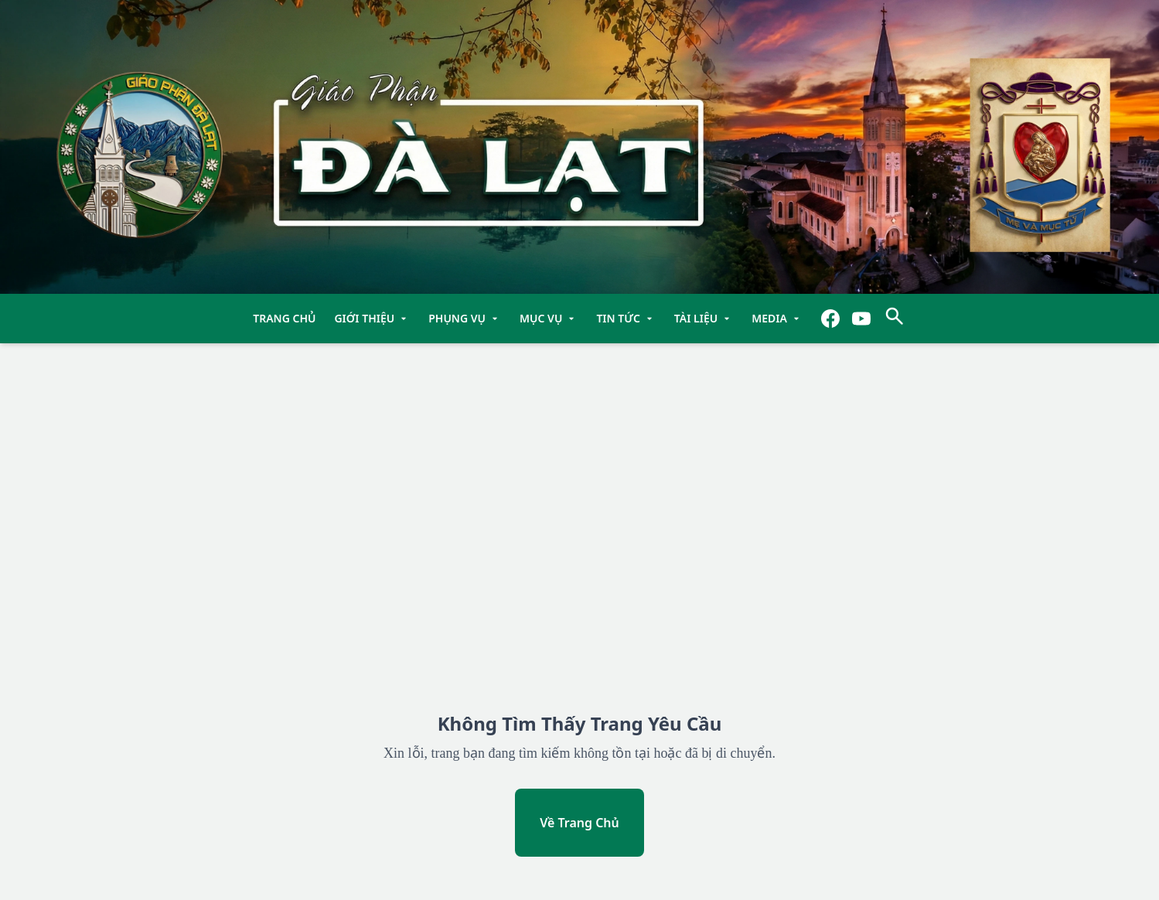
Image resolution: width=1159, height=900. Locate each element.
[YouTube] (861, 318)
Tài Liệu (703, 318)
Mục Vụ (549, 318)
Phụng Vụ (464, 318)
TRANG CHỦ (284, 318)
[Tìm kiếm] (894, 318)
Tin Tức (625, 318)
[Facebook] (830, 318)
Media (777, 318)
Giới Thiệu (372, 318)
